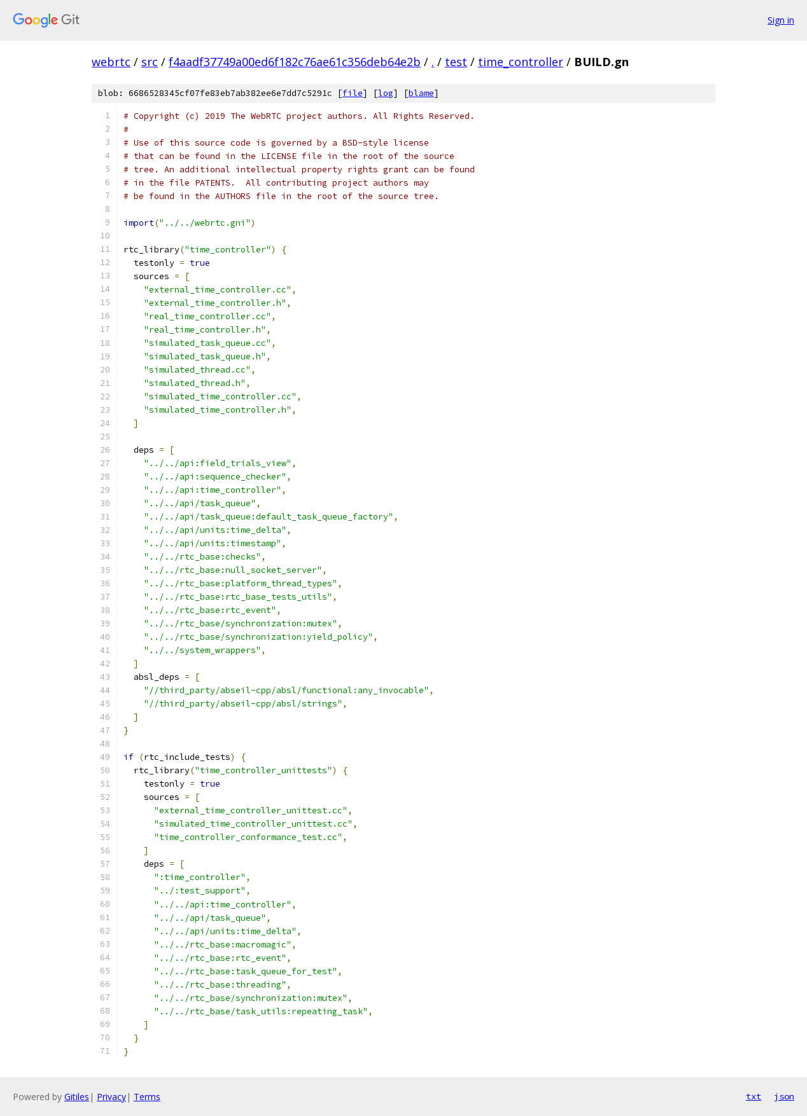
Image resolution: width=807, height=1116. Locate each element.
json (784, 1096)
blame (421, 93)
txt (753, 1096)
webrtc (111, 61)
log (385, 93)
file (352, 93)
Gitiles (76, 1097)
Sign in (781, 20)
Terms (147, 1097)
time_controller (520, 61)
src (149, 61)
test (456, 61)
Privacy (111, 1097)
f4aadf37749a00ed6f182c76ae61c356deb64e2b (295, 61)
